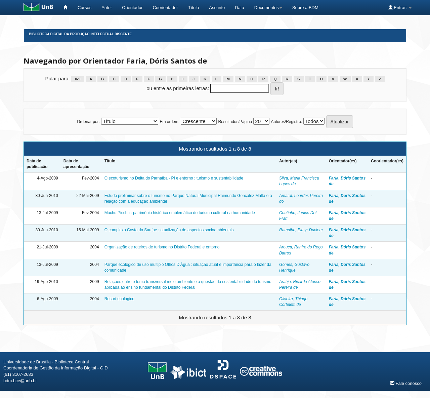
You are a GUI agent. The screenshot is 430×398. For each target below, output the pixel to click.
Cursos (84, 7)
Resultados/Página (235, 121)
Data (239, 7)
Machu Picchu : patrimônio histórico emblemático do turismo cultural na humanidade (179, 212)
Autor (106, 7)
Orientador (132, 7)
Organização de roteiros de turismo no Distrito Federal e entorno (162, 247)
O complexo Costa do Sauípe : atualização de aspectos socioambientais (169, 230)
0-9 (77, 79)
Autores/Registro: (286, 121)
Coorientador (165, 7)
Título (193, 7)
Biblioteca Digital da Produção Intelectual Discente (80, 34)
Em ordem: (169, 121)
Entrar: (400, 7)
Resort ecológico (119, 298)
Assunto (217, 7)
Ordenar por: (88, 121)
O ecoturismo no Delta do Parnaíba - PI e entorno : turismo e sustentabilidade (174, 178)
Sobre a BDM (305, 7)
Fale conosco (406, 383)
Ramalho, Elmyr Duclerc (300, 230)
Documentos (268, 7)
